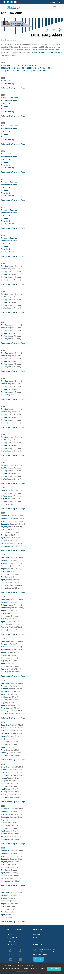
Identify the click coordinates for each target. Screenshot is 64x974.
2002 (8, 71)
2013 (18, 68)
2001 (3, 71)
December (5, 516)
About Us (9, 934)
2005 (24, 71)
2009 (44, 71)
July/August (5, 103)
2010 (3, 68)
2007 (34, 71)
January (4, 546)
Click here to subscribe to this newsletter (47, 52)
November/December (9, 98)
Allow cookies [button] (54, 968)
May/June (4, 106)
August (4, 527)
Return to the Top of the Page (13, 88)
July (2, 529)
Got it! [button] (43, 968)
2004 (18, 71)
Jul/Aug (4, 271)
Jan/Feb (4, 280)
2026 (34, 65)
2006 (29, 71)
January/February (7, 83)
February (4, 543)
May (2, 535)
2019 (50, 68)
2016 (34, 68)
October (4, 521)
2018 (44, 68)
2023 (18, 65)
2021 (8, 65)
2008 (39, 71)
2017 (39, 68)
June (3, 532)
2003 (13, 71)
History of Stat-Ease (13, 938)
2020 (3, 65)
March (3, 540)
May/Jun (4, 274)
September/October (9, 100)
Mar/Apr (4, 277)
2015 (29, 68)
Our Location (37, 934)
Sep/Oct (4, 269)
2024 (24, 65)
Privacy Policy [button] (21, 971)
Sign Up (38, 959)
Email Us (36, 938)
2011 (8, 68)
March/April (5, 81)
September (5, 524)
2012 (13, 68)
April (3, 538)
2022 (13, 65)
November (5, 518)
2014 (24, 68)
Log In (52, 2)
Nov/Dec (4, 266)
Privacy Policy (11, 941)
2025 (29, 65)
